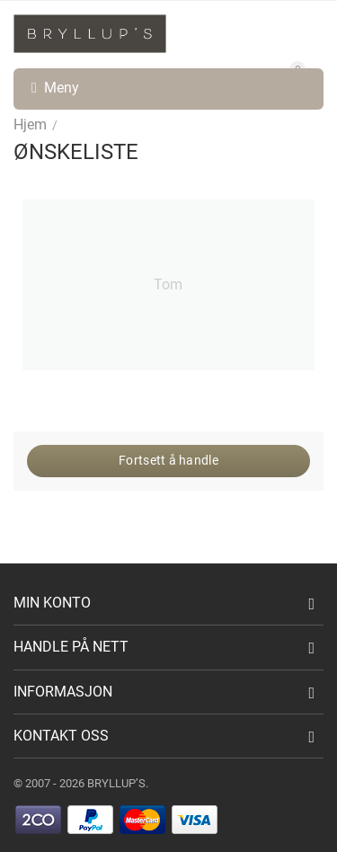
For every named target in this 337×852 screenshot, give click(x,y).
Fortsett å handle (168, 460)
